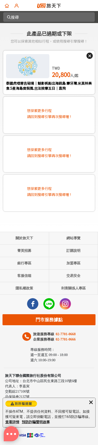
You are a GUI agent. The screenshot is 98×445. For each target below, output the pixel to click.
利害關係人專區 (73, 288)
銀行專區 (24, 263)
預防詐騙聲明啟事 (36, 422)
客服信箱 (24, 276)
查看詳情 (12, 422)
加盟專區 (73, 263)
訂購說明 (73, 251)
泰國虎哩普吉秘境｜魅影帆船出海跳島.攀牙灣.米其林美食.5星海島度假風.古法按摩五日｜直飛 (49, 86)
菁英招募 (24, 251)
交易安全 (73, 276)
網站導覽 (73, 238)
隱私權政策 (24, 288)
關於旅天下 (24, 238)
